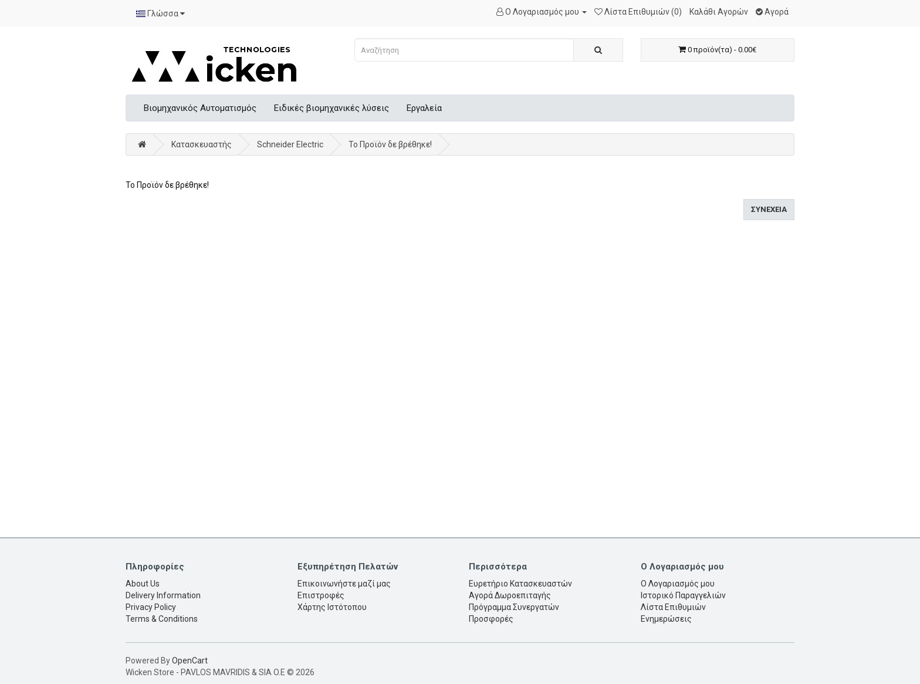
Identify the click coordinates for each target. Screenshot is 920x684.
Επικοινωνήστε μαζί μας (344, 583)
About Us (143, 583)
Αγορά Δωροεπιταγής (510, 595)
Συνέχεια (769, 209)
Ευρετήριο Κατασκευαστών (520, 583)
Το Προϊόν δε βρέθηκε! (390, 144)
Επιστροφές (320, 595)
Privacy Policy (151, 607)
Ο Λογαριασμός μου (678, 583)
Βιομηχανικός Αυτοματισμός (200, 108)
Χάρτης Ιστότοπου (332, 607)
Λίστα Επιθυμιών (673, 607)
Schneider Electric (290, 144)
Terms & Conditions (162, 619)
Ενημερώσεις (666, 619)
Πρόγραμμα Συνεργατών (514, 607)
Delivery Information (163, 595)
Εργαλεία (424, 108)
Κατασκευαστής (201, 144)
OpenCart (190, 660)
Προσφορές (491, 619)
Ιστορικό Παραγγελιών (683, 595)
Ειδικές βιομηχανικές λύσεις (331, 108)
